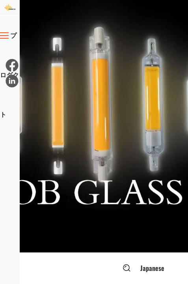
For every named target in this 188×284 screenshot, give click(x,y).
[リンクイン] (11, 80)
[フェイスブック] (11, 65)
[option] (104, 126)
